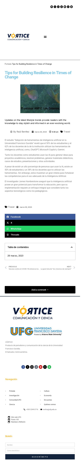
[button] (45, 36)
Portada (8, 64)
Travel (67, 131)
